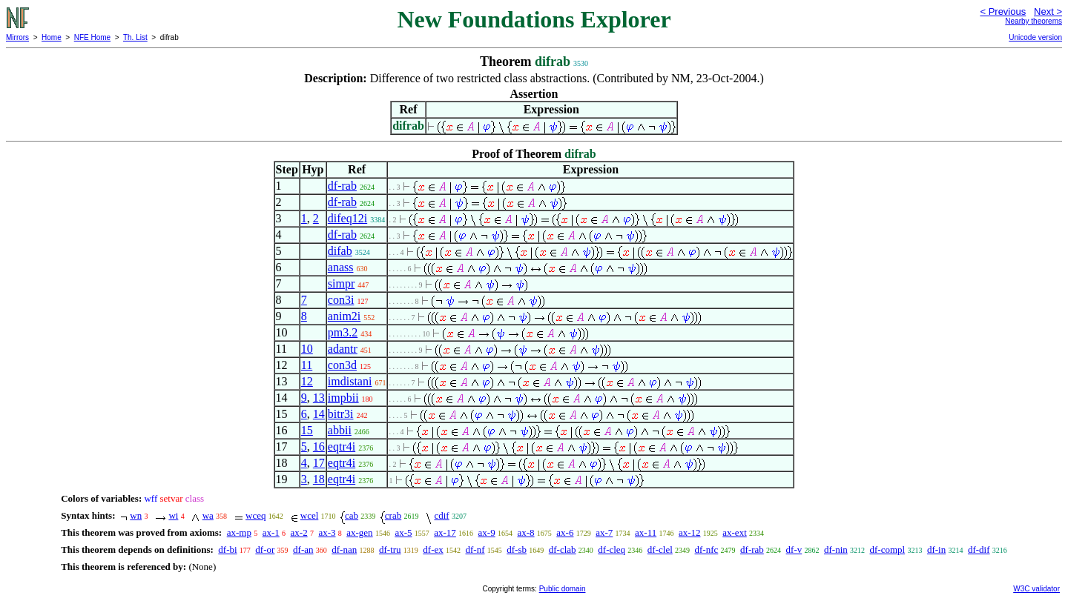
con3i (341, 299)
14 (319, 414)
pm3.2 (342, 332)
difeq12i (347, 218)
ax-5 (403, 532)
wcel (309, 515)
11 (306, 365)
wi (173, 515)
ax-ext (734, 532)
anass (341, 267)
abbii (340, 430)
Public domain (562, 589)
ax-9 (486, 532)
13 (319, 397)
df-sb (517, 549)
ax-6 (564, 532)
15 (307, 430)
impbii (343, 397)
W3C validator (1036, 589)
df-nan (344, 549)
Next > (1048, 11)
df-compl (888, 549)
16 (319, 446)
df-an (303, 549)
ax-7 (604, 532)
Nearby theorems (1033, 21)
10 (307, 348)
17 (319, 462)
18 (319, 479)
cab (351, 515)
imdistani (350, 381)
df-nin (836, 549)
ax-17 (445, 532)
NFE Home (92, 37)
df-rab (342, 185)
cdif (441, 515)
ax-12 (690, 532)
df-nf (475, 549)
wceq (255, 515)
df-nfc (707, 549)
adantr (342, 348)
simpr (341, 283)
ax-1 (271, 532)
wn (136, 515)
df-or (264, 549)
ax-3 (326, 532)
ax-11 (645, 532)
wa (208, 515)
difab (340, 251)
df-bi (227, 549)
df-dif (979, 549)
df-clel (660, 549)
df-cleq (611, 549)
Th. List (135, 37)
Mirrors (17, 37)
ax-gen (359, 532)
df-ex (433, 549)
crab (393, 515)
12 (307, 381)
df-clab (562, 549)
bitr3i (341, 414)
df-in (936, 549)
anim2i (344, 316)
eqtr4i (341, 446)
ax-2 (299, 532)
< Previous (1003, 11)
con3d (342, 365)
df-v (794, 549)
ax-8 (525, 532)
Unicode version (1035, 37)
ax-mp (239, 532)
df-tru (390, 549)
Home (52, 37)
